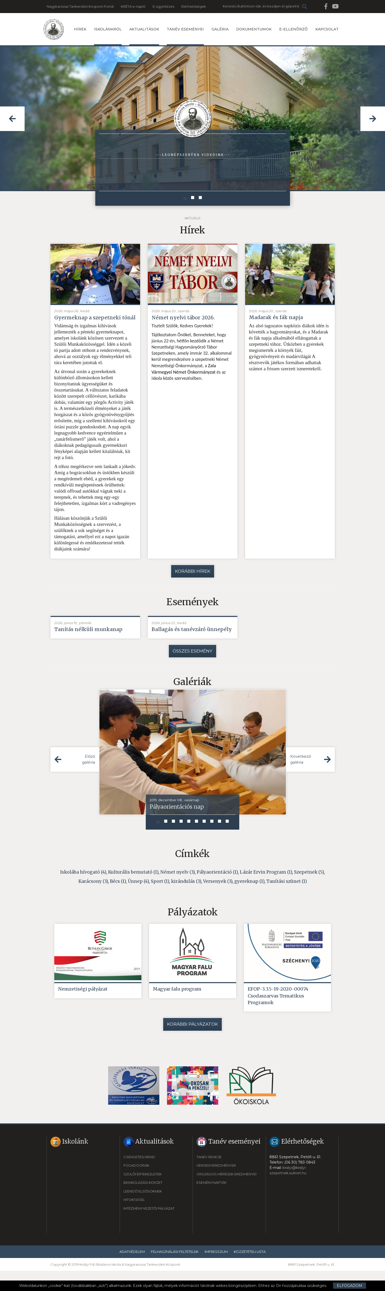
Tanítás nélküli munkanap (90, 638)
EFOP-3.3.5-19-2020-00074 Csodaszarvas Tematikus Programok (278, 1014)
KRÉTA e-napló (133, 6)
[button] (12, 118)
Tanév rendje (209, 1177)
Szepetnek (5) (309, 889)
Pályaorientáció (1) (217, 889)
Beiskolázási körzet (142, 1203)
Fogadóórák (136, 1186)
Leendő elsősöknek (142, 1211)
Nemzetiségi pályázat (83, 1007)
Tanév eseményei (185, 36)
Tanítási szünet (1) (286, 898)
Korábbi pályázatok (192, 1044)
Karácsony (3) (93, 898)
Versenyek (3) (217, 898)
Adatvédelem (132, 1272)
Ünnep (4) (138, 898)
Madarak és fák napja (278, 317)
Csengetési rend (139, 1177)
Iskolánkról (108, 36)
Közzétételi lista (250, 1272)
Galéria (220, 29)
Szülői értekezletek (142, 1194)
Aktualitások (144, 36)
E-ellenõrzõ (293, 29)
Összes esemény (192, 668)
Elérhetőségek (193, 6)
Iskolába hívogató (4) (83, 889)
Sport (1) (160, 898)
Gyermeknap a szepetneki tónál (90, 321)
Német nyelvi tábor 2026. (186, 317)
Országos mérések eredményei (226, 1194)
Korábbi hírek (192, 579)
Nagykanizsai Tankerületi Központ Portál (80, 6)
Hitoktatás (133, 1220)
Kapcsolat (327, 29)
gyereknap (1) (249, 898)
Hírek (80, 29)
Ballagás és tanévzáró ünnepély (181, 642)
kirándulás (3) (186, 898)
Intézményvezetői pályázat (148, 1228)
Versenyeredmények (216, 1186)
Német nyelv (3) (177, 889)
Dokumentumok (254, 29)
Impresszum (216, 1272)
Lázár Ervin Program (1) (266, 889)
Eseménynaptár (211, 1203)
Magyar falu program (177, 1007)
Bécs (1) (118, 898)
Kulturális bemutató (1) (133, 889)
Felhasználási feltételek (175, 1272)
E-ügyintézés (163, 6)
